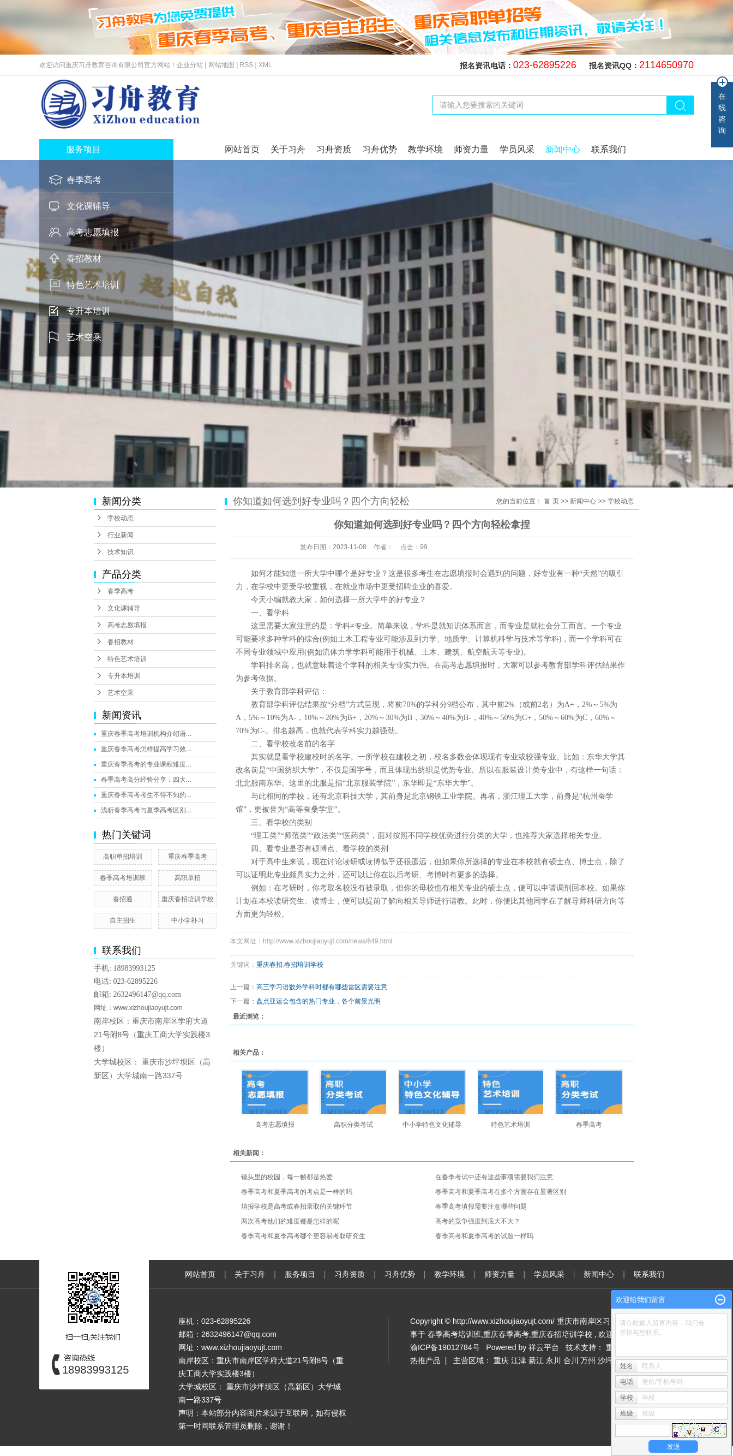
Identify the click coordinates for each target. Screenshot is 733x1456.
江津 (518, 1360)
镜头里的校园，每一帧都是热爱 (287, 1177)
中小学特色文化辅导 (431, 1124)
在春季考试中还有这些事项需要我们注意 (494, 1177)
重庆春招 (269, 964)
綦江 (536, 1360)
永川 (553, 1360)
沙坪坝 (609, 1360)
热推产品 (425, 1360)
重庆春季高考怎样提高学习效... (146, 749)
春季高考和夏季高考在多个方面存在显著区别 (500, 1192)
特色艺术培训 (93, 284)
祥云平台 (543, 1347)
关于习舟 (288, 149)
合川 (571, 1360)
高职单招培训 (122, 856)
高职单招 (188, 878)
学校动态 (120, 518)
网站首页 (242, 149)
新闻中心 (562, 149)
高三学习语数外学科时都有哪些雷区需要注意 (321, 987)
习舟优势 (379, 149)
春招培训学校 (303, 964)
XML (265, 65)
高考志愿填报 (93, 232)
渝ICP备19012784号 (445, 1347)
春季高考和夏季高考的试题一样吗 (484, 1236)
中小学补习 (187, 920)
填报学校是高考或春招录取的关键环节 (296, 1206)
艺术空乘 (84, 337)
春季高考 (84, 180)
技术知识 (120, 552)
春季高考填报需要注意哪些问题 (481, 1206)
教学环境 (425, 149)
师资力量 (471, 149)
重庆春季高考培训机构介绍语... (146, 734)
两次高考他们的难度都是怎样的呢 (290, 1221)
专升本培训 (88, 311)
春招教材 (84, 258)
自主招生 (123, 920)
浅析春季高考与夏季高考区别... (146, 810)
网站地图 (222, 65)
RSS (247, 65)
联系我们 (608, 149)
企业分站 (190, 65)
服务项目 (301, 1274)
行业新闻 (120, 535)
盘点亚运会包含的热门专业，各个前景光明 (318, 1001)
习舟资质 (333, 149)
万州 (588, 1360)
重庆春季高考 (187, 856)
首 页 (551, 501)
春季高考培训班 (123, 878)
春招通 (123, 899)
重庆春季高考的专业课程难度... (146, 764)
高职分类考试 (353, 1124)
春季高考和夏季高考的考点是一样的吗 (296, 1192)
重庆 (501, 1360)
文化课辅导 (88, 206)
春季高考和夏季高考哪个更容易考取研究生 (303, 1236)
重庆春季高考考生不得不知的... (146, 795)
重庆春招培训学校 (187, 899)
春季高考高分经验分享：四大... (146, 779)
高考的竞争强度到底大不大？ (477, 1221)
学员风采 (517, 149)
